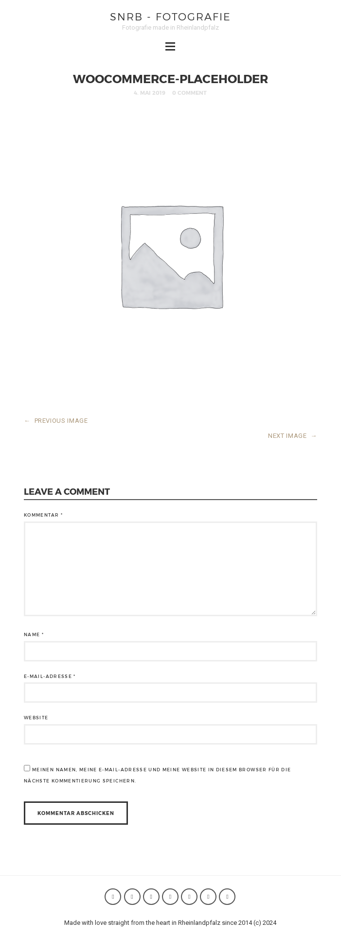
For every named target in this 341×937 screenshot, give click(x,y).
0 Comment (189, 92)
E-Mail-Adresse (50, 676)
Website (36, 717)
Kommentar (43, 515)
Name (34, 634)
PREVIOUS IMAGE (56, 420)
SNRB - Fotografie (170, 16)
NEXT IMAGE (292, 435)
